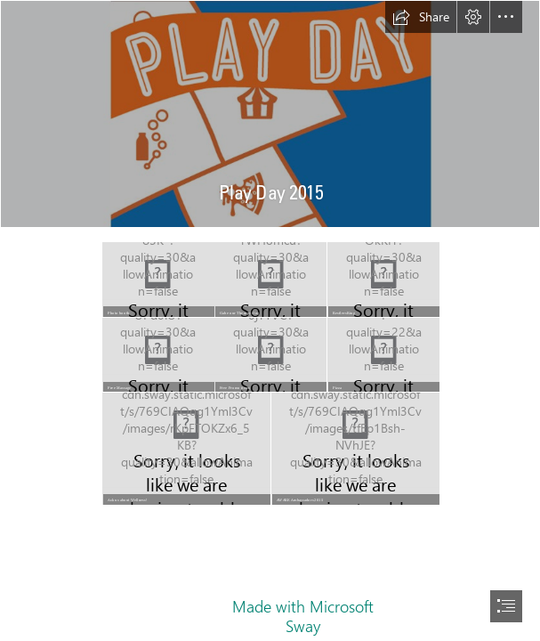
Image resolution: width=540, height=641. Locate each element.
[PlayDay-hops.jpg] (270, 114)
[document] (270, 320)
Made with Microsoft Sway (303, 616)
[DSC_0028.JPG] (270, 354)
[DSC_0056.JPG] (157, 354)
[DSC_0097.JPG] (157, 278)
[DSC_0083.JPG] (382, 278)
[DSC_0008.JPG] (270, 278)
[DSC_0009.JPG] (185, 448)
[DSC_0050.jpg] (382, 354)
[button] (420, 17)
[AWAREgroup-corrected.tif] (354, 448)
